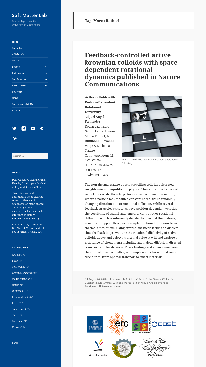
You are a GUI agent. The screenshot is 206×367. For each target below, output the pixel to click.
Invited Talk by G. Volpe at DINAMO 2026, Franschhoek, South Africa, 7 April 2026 (28, 228)
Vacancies (17, 321)
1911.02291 (102, 175)
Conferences (19, 79)
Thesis (15, 315)
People (16, 66)
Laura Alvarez (104, 282)
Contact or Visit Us (22, 104)
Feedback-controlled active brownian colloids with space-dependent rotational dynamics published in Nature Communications (132, 69)
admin (116, 279)
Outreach (17, 291)
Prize (15, 303)
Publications (19, 73)
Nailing (16, 285)
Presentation (19, 297)
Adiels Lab (18, 54)
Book (15, 260)
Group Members (21, 273)
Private (16, 110)
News (15, 98)
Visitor (16, 327)
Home (15, 42)
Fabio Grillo (145, 279)
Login (15, 343)
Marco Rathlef (132, 282)
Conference (18, 267)
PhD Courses (19, 85)
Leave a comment (112, 286)
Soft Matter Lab (29, 15)
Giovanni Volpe (161, 279)
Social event (19, 309)
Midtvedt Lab (19, 60)
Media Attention (21, 279)
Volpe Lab (17, 48)
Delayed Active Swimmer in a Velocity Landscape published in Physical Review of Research (29, 183)
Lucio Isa (118, 282)
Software (17, 91)
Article (16, 254)
